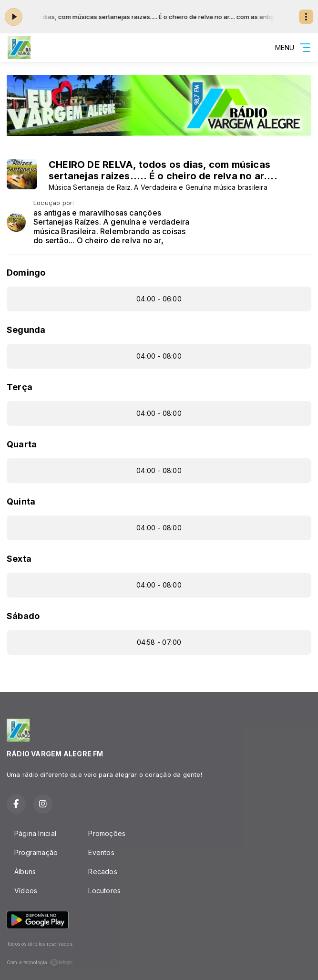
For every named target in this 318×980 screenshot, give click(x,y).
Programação (36, 852)
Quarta (22, 444)
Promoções (106, 833)
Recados (102, 871)
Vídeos (25, 891)
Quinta (21, 501)
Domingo (26, 273)
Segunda (26, 330)
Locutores (104, 891)
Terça (19, 387)
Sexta (19, 559)
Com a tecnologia (40, 962)
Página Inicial (35, 833)
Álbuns (25, 871)
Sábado (23, 616)
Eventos (101, 852)
